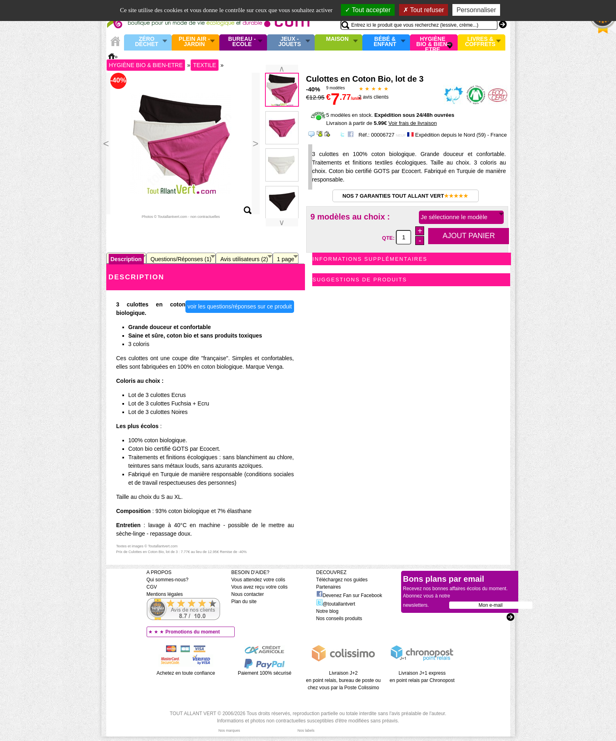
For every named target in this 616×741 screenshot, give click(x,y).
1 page (285, 259)
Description (126, 259)
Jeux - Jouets (289, 41)
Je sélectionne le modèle (454, 216)
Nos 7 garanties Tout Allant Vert (405, 196)
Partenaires (328, 587)
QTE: (389, 237)
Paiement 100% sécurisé (265, 673)
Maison (337, 39)
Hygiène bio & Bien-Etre (432, 42)
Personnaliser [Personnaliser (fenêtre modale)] (476, 9)
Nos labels (305, 730)
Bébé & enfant (385, 41)
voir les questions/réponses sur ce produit (239, 306)
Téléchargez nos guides (342, 580)
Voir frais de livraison (412, 123)
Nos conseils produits (339, 618)
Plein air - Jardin (194, 41)
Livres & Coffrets (480, 41)
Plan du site (244, 601)
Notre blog (327, 611)
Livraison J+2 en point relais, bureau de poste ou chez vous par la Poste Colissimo (343, 680)
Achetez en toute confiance (186, 673)
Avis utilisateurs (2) (244, 259)
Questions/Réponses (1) (181, 259)
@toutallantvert (335, 604)
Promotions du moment (193, 632)
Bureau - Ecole (242, 41)
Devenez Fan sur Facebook (349, 595)
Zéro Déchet (146, 41)
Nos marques (229, 730)
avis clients (374, 97)
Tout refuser (423, 9)
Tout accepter (368, 9)
